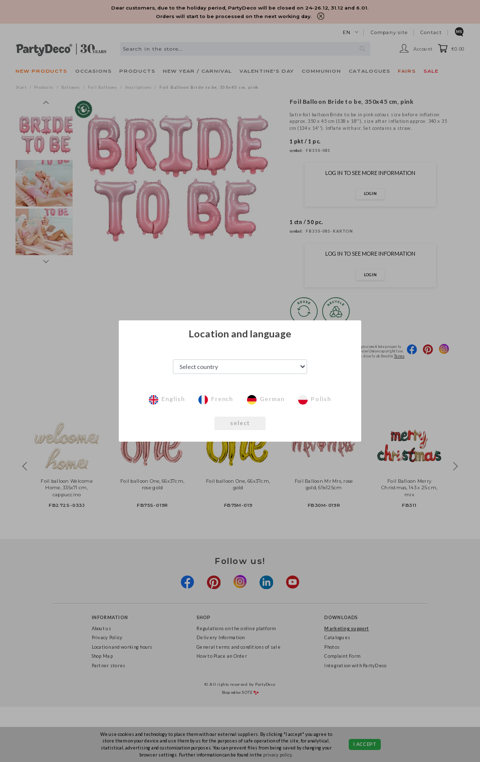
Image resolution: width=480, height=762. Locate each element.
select (240, 423)
